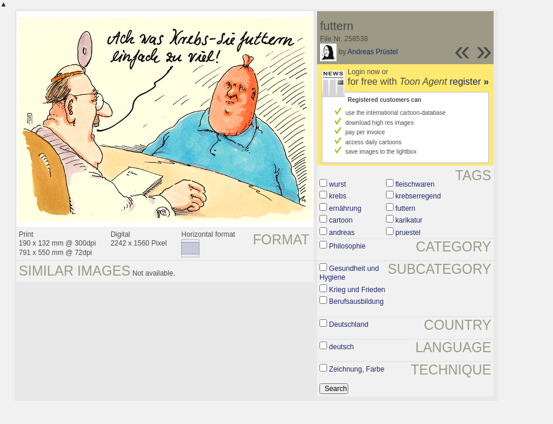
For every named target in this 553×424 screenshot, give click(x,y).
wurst (337, 184)
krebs (337, 196)
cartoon (340, 220)
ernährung (345, 208)
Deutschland (348, 324)
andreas (341, 232)
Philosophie (347, 246)
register (469, 82)
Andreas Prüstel (373, 52)
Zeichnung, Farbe (356, 369)
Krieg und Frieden (357, 290)
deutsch (341, 347)
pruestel (408, 232)
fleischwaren (415, 184)
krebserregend (418, 196)
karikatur (408, 220)
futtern (405, 208)
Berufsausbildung (356, 301)
